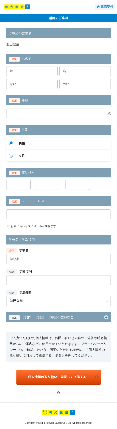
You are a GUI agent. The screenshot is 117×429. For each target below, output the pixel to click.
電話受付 (106, 7)
